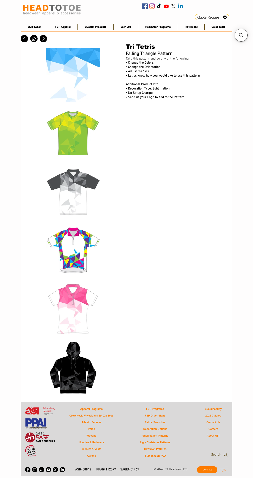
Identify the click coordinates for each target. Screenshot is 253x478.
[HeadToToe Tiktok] (159, 6)
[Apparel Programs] (91, 409)
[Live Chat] (207, 469)
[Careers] (213, 429)
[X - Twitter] (55, 469)
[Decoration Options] (155, 429)
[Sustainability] (213, 409)
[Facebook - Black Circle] (27, 469)
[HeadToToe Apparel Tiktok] (41, 469)
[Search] (210, 454)
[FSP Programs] (155, 409)
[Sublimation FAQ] (155, 456)
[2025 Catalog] (213, 415)
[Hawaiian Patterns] (155, 449)
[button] (218, 27)
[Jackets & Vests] (91, 449)
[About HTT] (213, 435)
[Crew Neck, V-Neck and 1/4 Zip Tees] (91, 415)
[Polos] (91, 429)
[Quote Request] (212, 17)
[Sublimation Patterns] (155, 435)
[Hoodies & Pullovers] (91, 442)
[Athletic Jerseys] (91, 422)
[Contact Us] (213, 422)
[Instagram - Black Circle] (34, 469)
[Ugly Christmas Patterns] (155, 442)
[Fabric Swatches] (155, 422)
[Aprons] (91, 456)
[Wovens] (91, 435)
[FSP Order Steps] (155, 415)
